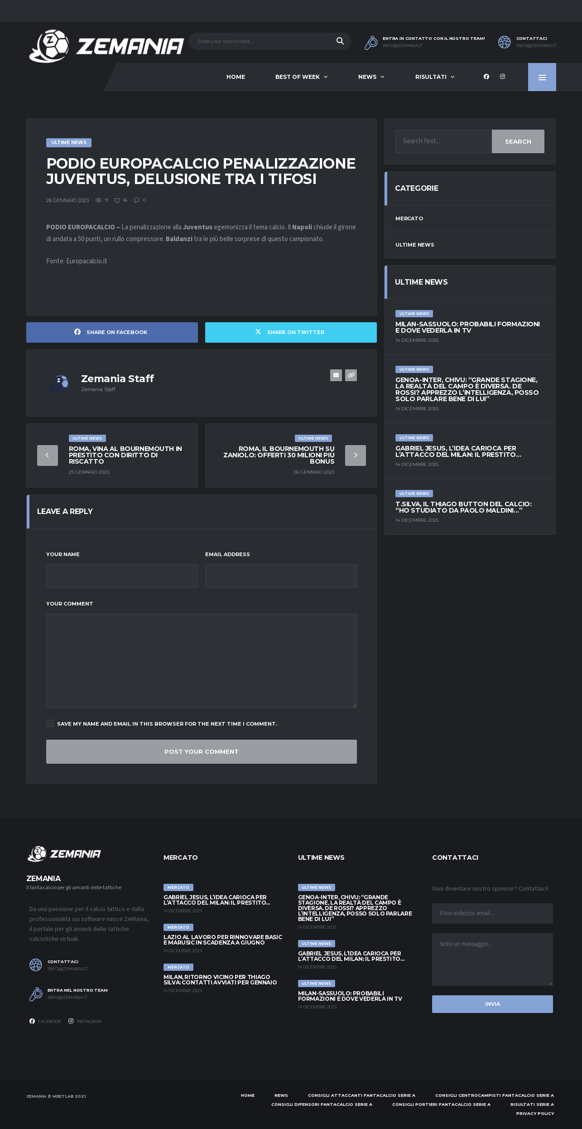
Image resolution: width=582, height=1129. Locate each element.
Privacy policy (535, 1113)
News (367, 76)
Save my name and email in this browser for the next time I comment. (161, 723)
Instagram (84, 1021)
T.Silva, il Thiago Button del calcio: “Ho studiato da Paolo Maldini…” (463, 507)
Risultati (431, 76)
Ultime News (414, 245)
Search (518, 141)
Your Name (63, 554)
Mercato (409, 218)
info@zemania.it (403, 46)
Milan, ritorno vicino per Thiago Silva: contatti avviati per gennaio (220, 980)
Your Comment (69, 604)
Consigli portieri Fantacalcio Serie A (441, 1104)
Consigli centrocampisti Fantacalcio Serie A (494, 1095)
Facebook (45, 1021)
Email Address (227, 554)
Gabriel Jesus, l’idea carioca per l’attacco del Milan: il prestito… (458, 451)
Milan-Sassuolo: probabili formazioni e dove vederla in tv (467, 327)
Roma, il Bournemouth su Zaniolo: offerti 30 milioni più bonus (278, 455)
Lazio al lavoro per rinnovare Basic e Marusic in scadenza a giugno (223, 940)
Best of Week (297, 76)
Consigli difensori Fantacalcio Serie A (321, 1104)
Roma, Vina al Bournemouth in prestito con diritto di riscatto (125, 455)
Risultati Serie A (532, 1104)
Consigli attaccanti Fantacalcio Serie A (361, 1095)
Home (235, 76)
